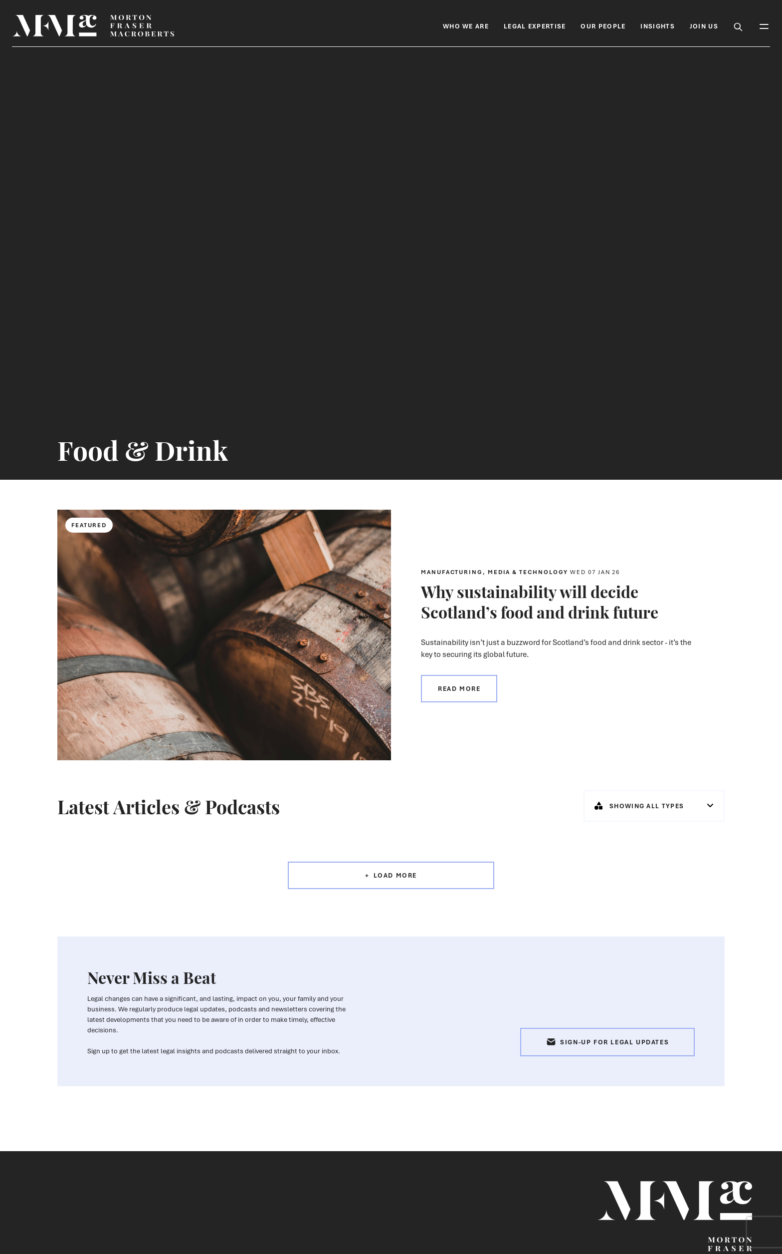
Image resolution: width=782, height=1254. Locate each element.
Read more (459, 688)
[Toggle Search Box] (738, 25)
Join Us (704, 26)
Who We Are (466, 26)
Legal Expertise (535, 26)
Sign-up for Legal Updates (607, 1042)
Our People (603, 26)
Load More (395, 875)
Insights (657, 26)
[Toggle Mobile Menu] (764, 25)
